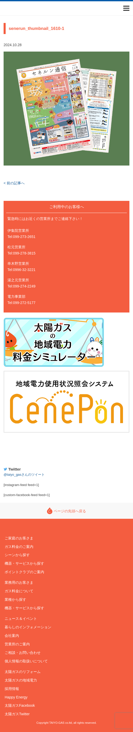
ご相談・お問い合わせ (23, 653)
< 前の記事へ (14, 183)
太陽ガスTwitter (17, 714)
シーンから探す (17, 555)
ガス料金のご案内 (19, 547)
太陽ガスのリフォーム (23, 672)
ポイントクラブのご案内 (24, 572)
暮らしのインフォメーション (28, 627)
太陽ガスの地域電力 (21, 680)
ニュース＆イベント (21, 618)
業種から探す (15, 599)
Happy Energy (66, 449)
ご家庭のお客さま (19, 538)
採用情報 (12, 689)
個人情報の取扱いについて (26, 661)
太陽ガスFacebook (20, 705)
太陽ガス (20, 8)
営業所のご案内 (17, 644)
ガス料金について (19, 591)
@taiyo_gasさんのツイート (24, 474)
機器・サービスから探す (24, 563)
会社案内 (12, 636)
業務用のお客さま (19, 582)
